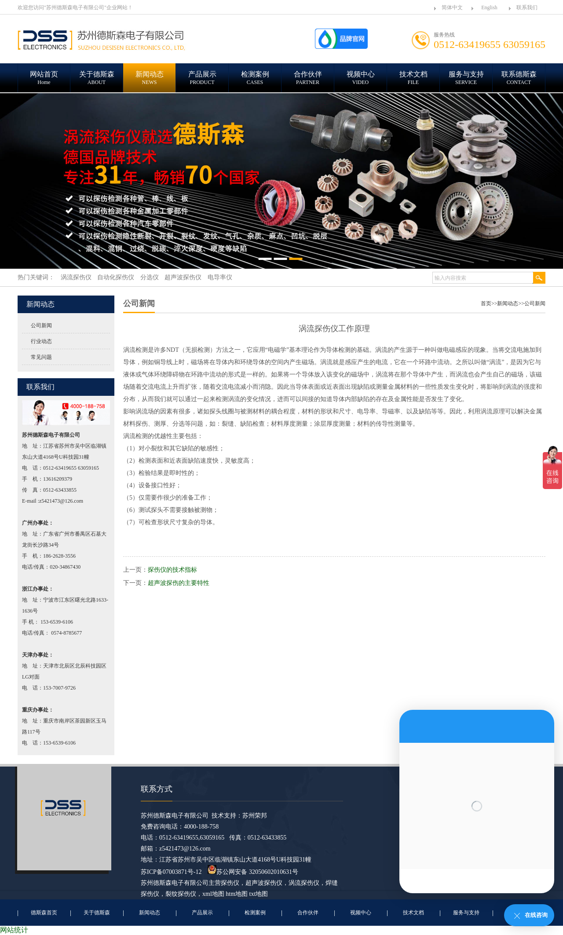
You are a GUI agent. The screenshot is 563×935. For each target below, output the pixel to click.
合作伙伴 (307, 912)
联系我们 (526, 7)
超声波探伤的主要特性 (178, 583)
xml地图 (213, 894)
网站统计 (14, 930)
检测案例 (255, 912)
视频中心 (360, 912)
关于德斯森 (97, 912)
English (489, 7)
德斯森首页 (44, 912)
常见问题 (41, 357)
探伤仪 (230, 883)
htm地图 (237, 894)
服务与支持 (466, 912)
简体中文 (452, 7)
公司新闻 (41, 325)
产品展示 (202, 912)
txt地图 (258, 894)
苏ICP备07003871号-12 (171, 872)
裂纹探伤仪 (180, 894)
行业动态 (41, 341)
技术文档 (413, 912)
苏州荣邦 (254, 815)
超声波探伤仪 (263, 883)
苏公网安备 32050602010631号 (253, 872)
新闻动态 (507, 303)
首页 (486, 303)
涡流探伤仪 (304, 883)
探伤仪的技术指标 (172, 569)
